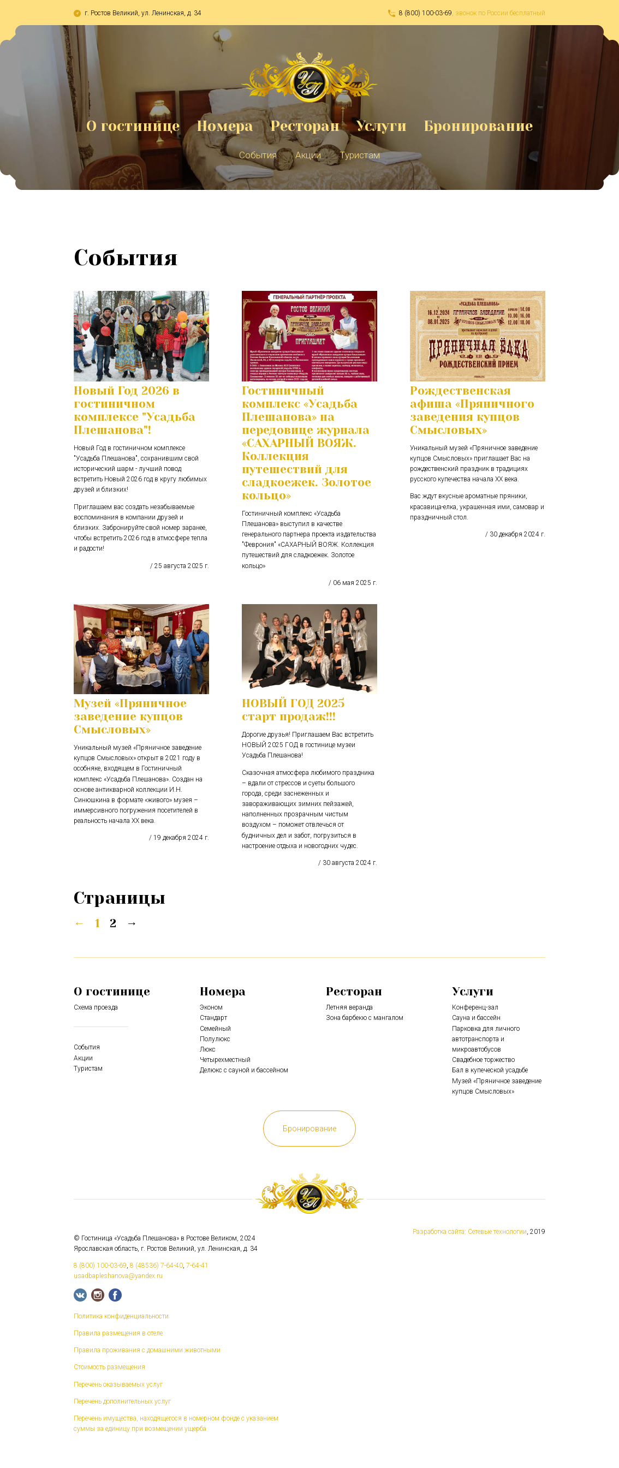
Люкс (208, 1049)
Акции (308, 155)
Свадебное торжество (483, 1060)
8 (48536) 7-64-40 (156, 1265)
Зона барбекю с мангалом (364, 1018)
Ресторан (305, 126)
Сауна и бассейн (476, 1018)
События (258, 155)
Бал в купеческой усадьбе (490, 1070)
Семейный (215, 1029)
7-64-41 (197, 1265)
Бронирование (478, 126)
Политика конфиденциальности (121, 1316)
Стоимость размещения (109, 1367)
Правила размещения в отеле (118, 1333)
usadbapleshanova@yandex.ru (118, 1276)
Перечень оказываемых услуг (118, 1384)
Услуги (381, 126)
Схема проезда (96, 1007)
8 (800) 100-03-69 (425, 13)
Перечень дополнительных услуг (122, 1401)
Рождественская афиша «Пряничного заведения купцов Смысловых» (472, 410)
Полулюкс (215, 1039)
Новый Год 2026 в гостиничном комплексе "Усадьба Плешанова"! (134, 410)
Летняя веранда (349, 1007)
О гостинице (133, 126)
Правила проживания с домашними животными (147, 1350)
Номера (225, 126)
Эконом (211, 1007)
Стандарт (213, 1018)
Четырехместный (225, 1060)
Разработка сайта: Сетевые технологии (470, 1232)
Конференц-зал (475, 1007)
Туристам (360, 155)
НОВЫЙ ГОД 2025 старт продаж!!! (293, 710)
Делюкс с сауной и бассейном (244, 1070)
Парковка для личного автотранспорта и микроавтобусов (486, 1039)
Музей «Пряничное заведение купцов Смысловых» (130, 716)
